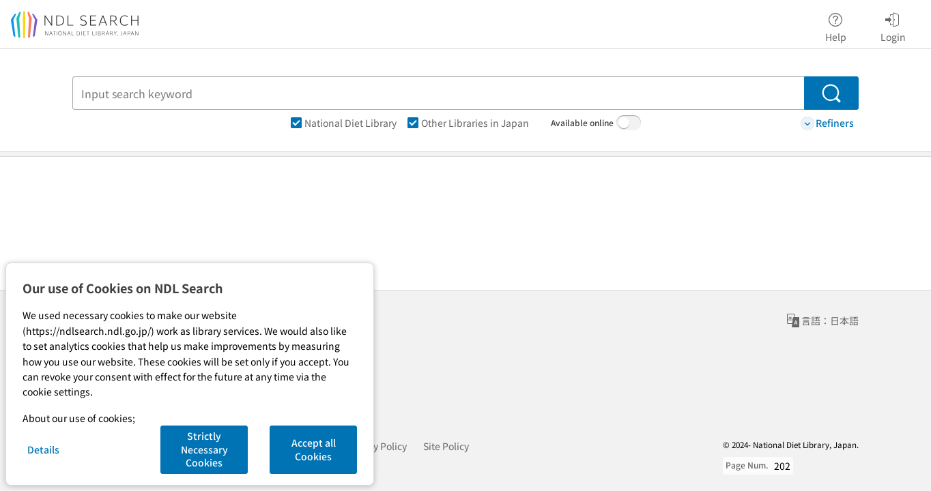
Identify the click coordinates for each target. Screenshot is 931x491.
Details (43, 449)
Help (835, 25)
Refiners (827, 123)
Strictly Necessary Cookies (204, 449)
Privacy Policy (376, 446)
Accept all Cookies (313, 449)
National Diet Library (344, 123)
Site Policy (446, 446)
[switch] (628, 122)
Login (893, 25)
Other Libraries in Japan (468, 123)
